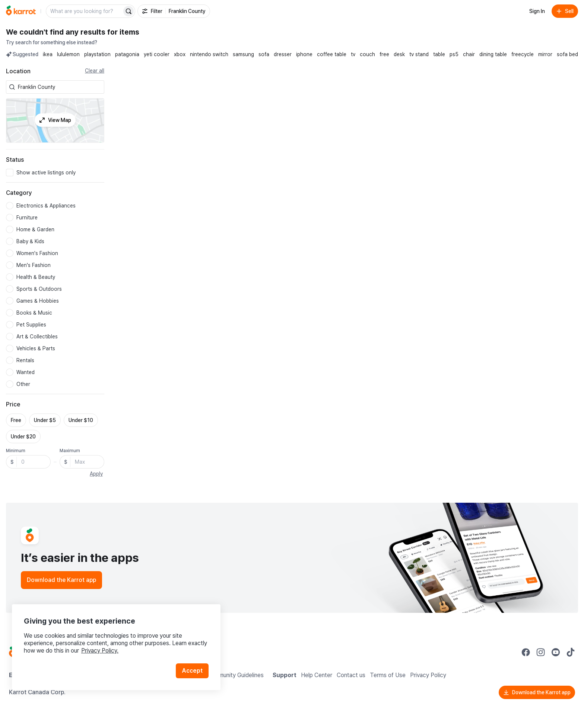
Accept (192, 670)
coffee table (331, 54)
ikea (48, 54)
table (439, 54)
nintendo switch (209, 54)
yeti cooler (156, 54)
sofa (263, 54)
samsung (243, 54)
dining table (493, 54)
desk (399, 54)
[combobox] (59, 87)
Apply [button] (96, 474)
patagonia (127, 54)
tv (353, 54)
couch (367, 54)
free (384, 54)
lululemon (68, 54)
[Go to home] (21, 11)
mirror (545, 54)
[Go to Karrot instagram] (540, 652)
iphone (304, 54)
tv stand (419, 54)
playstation (97, 54)
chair (469, 54)
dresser (283, 54)
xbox (179, 54)
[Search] (128, 11)
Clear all (94, 71)
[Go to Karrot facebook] (525, 652)
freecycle (522, 54)
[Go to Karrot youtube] (555, 652)
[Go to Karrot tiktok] (570, 652)
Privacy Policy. (99, 650)
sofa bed (567, 54)
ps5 (454, 54)
